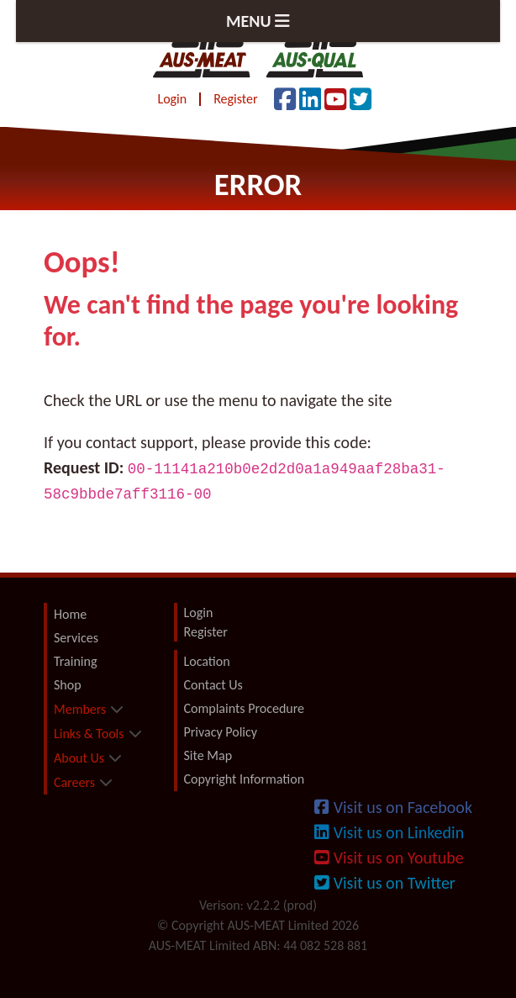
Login (172, 99)
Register (235, 99)
